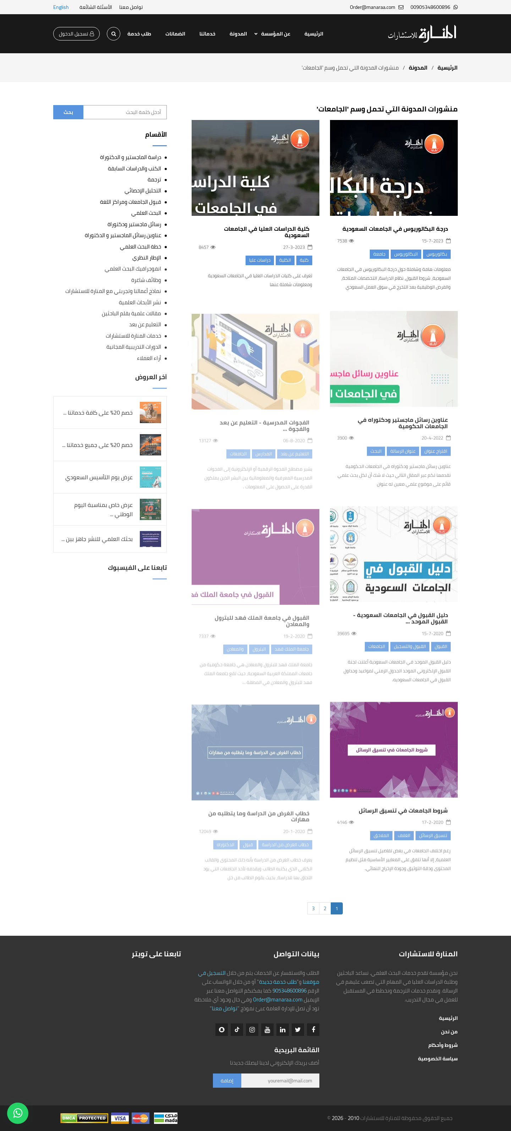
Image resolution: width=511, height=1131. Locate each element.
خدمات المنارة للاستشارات (133, 336)
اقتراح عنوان (435, 457)
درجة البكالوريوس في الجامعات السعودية (395, 228)
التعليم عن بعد (145, 324)
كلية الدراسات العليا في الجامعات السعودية (266, 231)
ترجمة (154, 179)
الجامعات (376, 652)
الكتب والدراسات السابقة (134, 168)
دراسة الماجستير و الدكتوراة (130, 157)
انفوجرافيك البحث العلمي (133, 269)
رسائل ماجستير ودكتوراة (134, 224)
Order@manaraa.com (278, 999)
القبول (441, 652)
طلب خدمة (139, 33)
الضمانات (175, 33)
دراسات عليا (259, 260)
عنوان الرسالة (403, 457)
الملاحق (381, 841)
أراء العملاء (149, 358)
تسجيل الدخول (76, 33)
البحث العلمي (146, 213)
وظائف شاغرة (146, 280)
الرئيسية (313, 33)
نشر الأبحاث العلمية (140, 302)
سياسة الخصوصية (438, 1058)
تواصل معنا (131, 7)
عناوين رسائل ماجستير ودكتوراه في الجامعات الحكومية (403, 429)
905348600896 (290, 990)
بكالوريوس (437, 254)
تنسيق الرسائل (433, 841)
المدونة (238, 33)
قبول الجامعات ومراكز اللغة (130, 202)
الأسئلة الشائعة (95, 7)
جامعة (379, 254)
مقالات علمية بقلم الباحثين (131, 313)
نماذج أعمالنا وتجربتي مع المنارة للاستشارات (113, 291)
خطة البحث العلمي (140, 246)
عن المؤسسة (275, 33)
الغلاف (404, 841)
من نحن (449, 1031)
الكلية (285, 260)
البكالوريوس (406, 254)
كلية (304, 260)
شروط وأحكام (443, 1045)
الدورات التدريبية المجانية (133, 347)
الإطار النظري (146, 257)
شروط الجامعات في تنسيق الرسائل (403, 816)
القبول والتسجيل (410, 652)
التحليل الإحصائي (143, 190)
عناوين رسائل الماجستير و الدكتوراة (123, 235)
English (61, 7)
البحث (375, 457)
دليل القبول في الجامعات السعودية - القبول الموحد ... (400, 624)
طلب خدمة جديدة (278, 982)
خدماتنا (207, 33)
